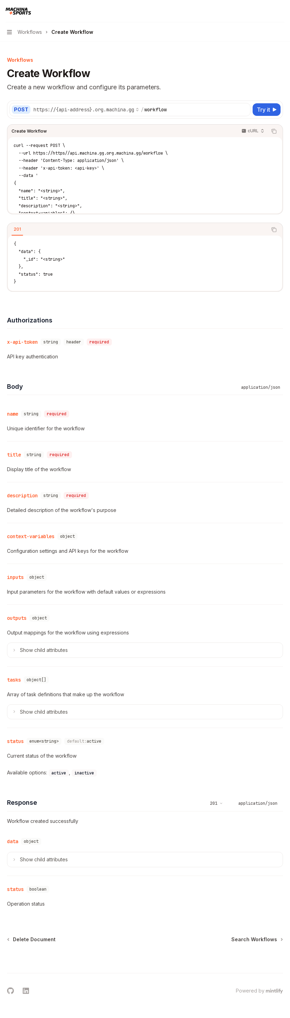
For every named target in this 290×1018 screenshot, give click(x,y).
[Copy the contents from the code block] (273, 131)
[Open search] (267, 11)
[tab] (17, 229)
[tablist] (137, 230)
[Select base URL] (86, 109)
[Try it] (267, 109)
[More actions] (280, 11)
